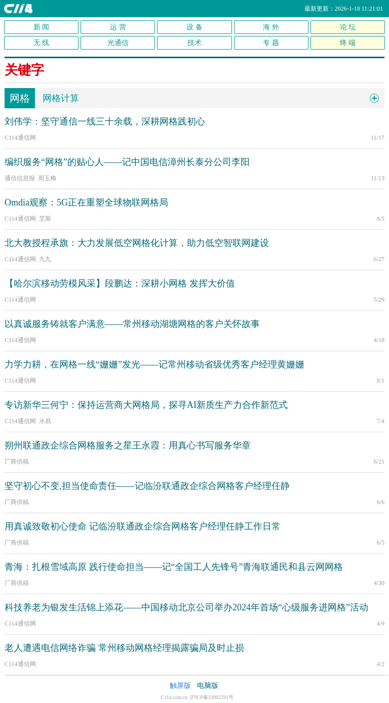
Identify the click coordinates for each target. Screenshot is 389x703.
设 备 (194, 27)
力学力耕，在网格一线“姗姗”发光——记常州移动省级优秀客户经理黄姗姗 (154, 364)
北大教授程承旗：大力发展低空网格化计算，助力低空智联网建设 (137, 243)
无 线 (41, 43)
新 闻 (41, 27)
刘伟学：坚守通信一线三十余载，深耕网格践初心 (105, 121)
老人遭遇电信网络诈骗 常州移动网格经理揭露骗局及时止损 (124, 648)
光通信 (118, 43)
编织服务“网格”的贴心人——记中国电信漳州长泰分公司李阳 (127, 162)
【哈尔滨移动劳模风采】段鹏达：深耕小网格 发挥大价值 (120, 283)
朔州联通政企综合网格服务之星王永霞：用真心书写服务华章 (128, 445)
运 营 (118, 27)
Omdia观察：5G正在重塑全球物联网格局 (86, 202)
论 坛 (348, 27)
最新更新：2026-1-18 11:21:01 (343, 8)
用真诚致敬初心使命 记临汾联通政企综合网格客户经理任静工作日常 (143, 526)
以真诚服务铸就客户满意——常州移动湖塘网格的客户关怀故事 (132, 324)
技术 (194, 43)
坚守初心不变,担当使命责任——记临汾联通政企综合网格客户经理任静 (147, 486)
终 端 (348, 43)
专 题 (271, 43)
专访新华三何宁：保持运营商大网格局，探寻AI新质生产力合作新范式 (146, 405)
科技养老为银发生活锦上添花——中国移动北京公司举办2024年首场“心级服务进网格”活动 (186, 607)
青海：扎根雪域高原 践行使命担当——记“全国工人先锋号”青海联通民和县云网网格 (174, 567)
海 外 (271, 27)
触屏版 (180, 685)
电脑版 (207, 685)
